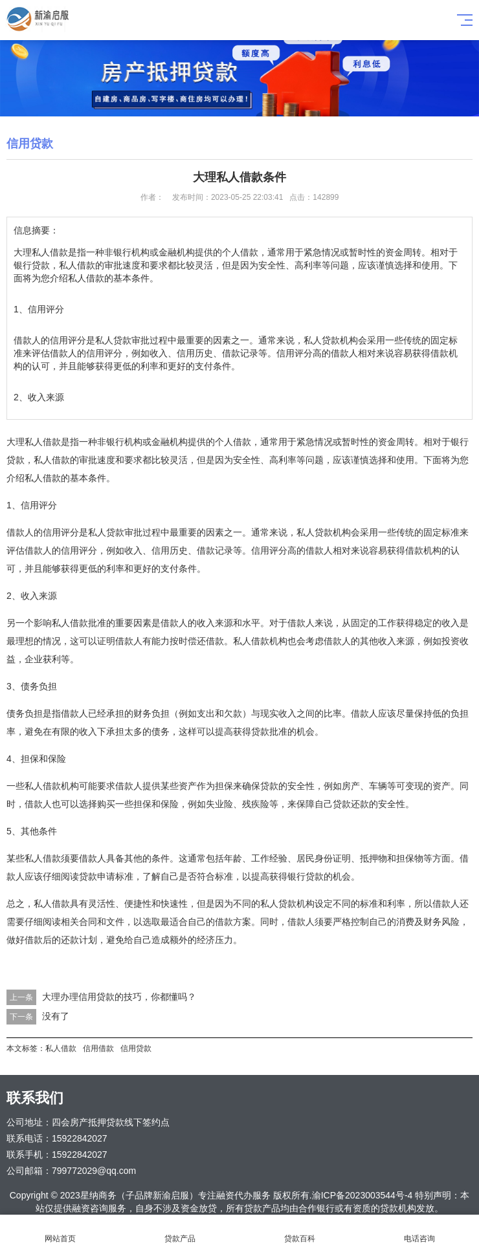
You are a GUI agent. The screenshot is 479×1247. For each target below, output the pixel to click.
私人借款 (60, 1048)
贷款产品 (180, 1231)
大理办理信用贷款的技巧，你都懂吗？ (119, 997)
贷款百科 (299, 1231)
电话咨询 (419, 1231)
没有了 (55, 1016)
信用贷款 (135, 1048)
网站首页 (60, 1231)
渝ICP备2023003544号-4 (362, 1195)
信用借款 (98, 1048)
